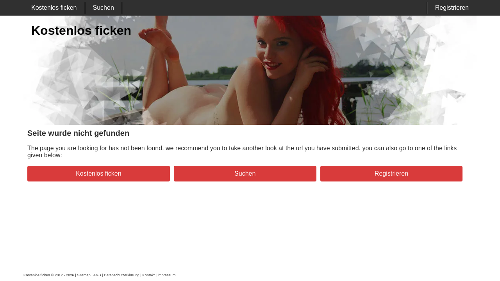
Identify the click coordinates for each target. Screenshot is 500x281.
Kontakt (148, 275)
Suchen (103, 7)
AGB (97, 275)
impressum (167, 275)
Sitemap (83, 275)
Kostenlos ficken (54, 7)
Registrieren (452, 7)
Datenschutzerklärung (121, 275)
